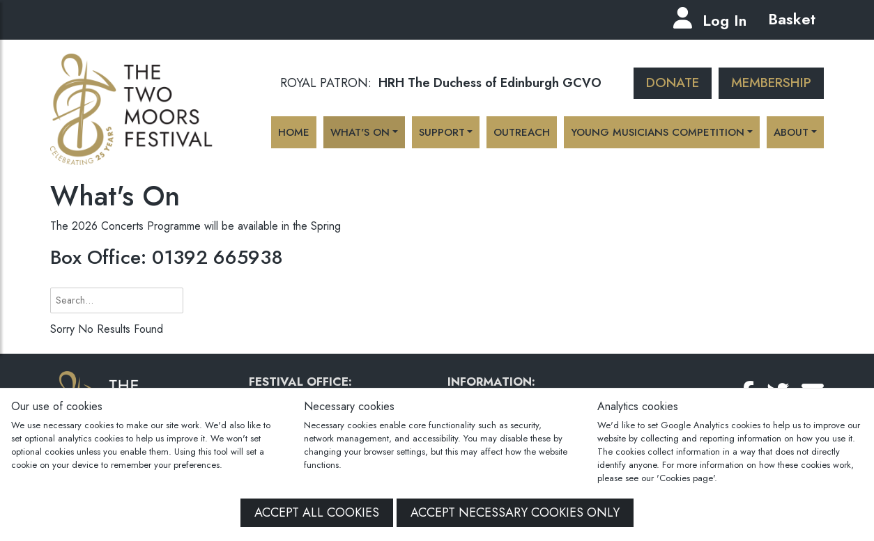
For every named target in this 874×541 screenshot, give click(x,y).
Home (293, 132)
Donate (672, 82)
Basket (789, 19)
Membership (771, 82)
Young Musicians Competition (657, 132)
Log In (724, 20)
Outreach (521, 132)
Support (442, 132)
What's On (360, 132)
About (791, 132)
